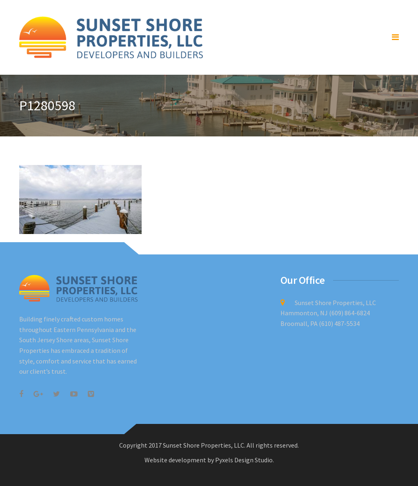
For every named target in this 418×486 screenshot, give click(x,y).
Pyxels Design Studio (244, 460)
